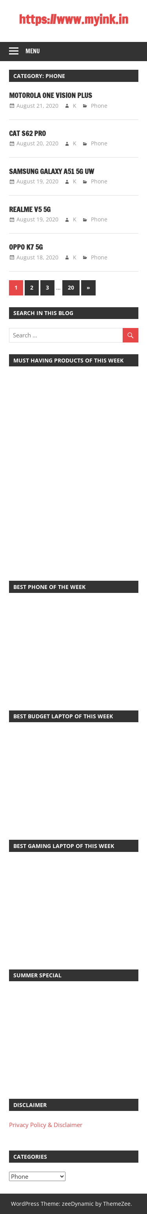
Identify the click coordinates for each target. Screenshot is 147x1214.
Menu (32, 51)
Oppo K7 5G (26, 247)
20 (71, 287)
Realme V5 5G (30, 209)
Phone (99, 105)
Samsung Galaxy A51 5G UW (51, 171)
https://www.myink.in (73, 19)
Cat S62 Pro (27, 133)
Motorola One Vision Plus (50, 95)
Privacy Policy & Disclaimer (45, 1125)
